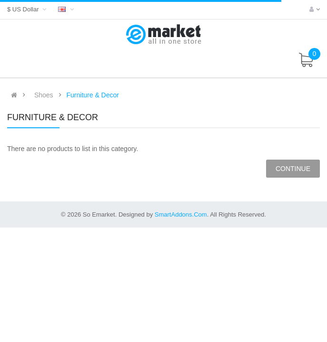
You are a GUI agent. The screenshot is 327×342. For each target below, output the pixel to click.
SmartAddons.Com (181, 214)
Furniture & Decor (92, 95)
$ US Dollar (28, 9)
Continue (293, 168)
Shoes (43, 95)
